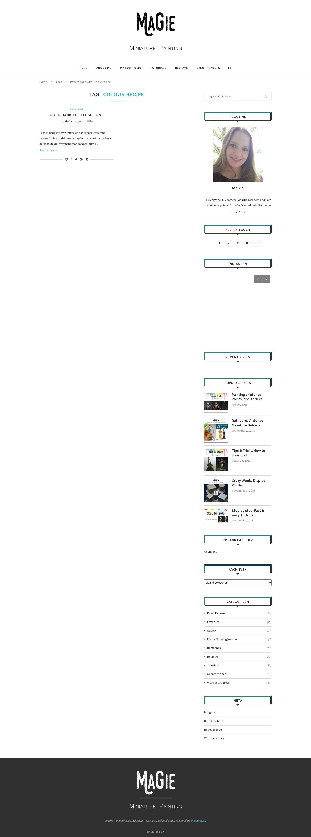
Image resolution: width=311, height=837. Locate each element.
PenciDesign (198, 820)
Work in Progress (239, 683)
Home (83, 68)
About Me (103, 68)
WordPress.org (214, 738)
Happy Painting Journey (239, 640)
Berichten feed (213, 721)
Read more (48, 150)
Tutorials (158, 68)
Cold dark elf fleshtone (77, 115)
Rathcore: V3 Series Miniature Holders (248, 423)
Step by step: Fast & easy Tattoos (248, 513)
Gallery (239, 631)
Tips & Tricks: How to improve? (249, 453)
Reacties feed (213, 729)
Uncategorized (239, 674)
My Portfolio (130, 68)
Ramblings (239, 648)
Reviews (181, 68)
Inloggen (210, 712)
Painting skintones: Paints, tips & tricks (247, 397)
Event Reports (208, 68)
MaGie (68, 121)
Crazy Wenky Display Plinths (248, 483)
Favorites (239, 622)
